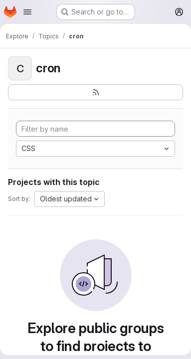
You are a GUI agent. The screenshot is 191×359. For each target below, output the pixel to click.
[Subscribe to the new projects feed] (95, 92)
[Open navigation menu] (27, 12)
